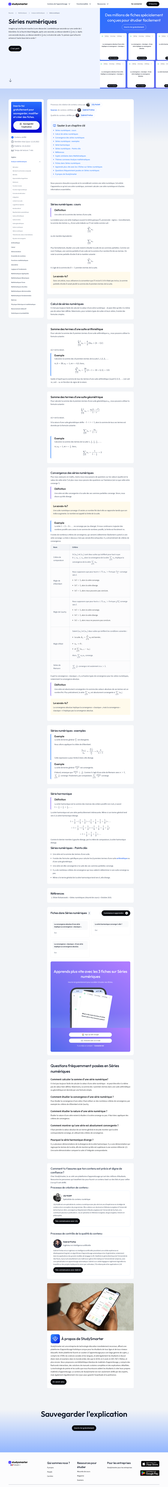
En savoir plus (58, 1381)
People (49, 1472)
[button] (10, 80)
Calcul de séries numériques (66, 134)
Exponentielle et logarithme (20, 178)
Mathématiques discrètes (19, 287)
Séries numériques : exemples (67, 141)
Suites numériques (18, 227)
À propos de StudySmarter (66, 174)
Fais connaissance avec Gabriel (68, 1270)
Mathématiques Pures (18, 282)
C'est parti (15, 48)
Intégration (16, 197)
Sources (54, 110)
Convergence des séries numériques (69, 137)
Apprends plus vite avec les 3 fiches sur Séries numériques (78, 167)
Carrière (50, 1476)
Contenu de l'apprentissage (59, 4)
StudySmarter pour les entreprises (119, 1467)
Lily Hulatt (96, 104)
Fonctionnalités (84, 4)
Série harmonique (62, 145)
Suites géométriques (18, 223)
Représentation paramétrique (21, 212)
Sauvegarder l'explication (27, 125)
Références (59, 152)
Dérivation (15, 167)
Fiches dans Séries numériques (67, 163)
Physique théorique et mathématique (23, 304)
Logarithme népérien (18, 205)
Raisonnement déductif (18, 309)
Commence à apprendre (116, 913)
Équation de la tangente (19, 238)
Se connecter (136, 4)
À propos (50, 1467)
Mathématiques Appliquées (20, 274)
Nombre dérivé (17, 208)
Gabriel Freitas (89, 110)
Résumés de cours (83, 1471)
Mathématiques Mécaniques (20, 278)
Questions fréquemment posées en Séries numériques (77, 170)
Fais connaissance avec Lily (66, 1221)
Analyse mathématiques (19, 162)
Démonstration (16, 252)
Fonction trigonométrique (20, 190)
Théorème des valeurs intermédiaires (23, 235)
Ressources (103, 4)
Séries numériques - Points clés (68, 148)
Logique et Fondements (18, 269)
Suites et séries (17, 220)
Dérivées (15, 175)
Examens (80, 1480)
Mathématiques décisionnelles (21, 291)
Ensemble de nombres (18, 256)
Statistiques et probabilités (20, 313)
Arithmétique (15, 243)
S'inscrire (153, 4)
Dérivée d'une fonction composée (22, 171)
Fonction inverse (17, 186)
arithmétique (122, 858)
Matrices (13, 300)
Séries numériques (18, 231)
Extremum (15, 182)
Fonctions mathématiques (19, 260)
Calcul (13, 247)
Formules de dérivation (19, 193)
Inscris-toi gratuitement (134, 27)
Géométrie (14, 265)
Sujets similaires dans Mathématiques (70, 156)
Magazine (80, 1476)
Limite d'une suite (17, 201)
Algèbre (13, 157)
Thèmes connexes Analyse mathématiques (72, 159)
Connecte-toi (99, 1046)
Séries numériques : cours (65, 130)
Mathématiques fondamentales (21, 296)
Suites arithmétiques (18, 216)
